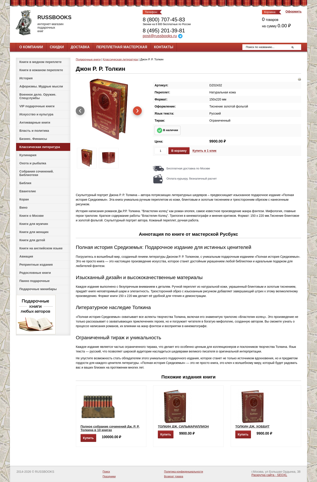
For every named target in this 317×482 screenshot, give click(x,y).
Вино (23, 207)
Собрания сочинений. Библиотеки (36, 173)
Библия (25, 183)
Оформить (294, 11)
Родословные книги (35, 272)
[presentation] (80, 110)
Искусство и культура (36, 114)
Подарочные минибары (38, 289)
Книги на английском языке (41, 248)
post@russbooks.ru (160, 36)
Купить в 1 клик (205, 150)
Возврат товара (173, 476)
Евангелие (27, 191)
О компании (31, 47)
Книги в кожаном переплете (41, 70)
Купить (88, 438)
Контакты (163, 47)
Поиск (106, 471)
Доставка (80, 47)
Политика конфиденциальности (183, 471)
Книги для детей (32, 240)
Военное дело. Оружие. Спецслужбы (37, 96)
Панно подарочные (34, 281)
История (26, 78)
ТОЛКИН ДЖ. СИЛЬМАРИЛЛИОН (183, 426)
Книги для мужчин (33, 224)
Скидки (57, 47)
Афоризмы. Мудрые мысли (41, 86)
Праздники (109, 476)
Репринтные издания (36, 264)
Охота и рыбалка (32, 163)
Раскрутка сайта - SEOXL (269, 475)
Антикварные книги (34, 122)
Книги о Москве (31, 215)
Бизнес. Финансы (33, 139)
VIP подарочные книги (37, 106)
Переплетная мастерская (121, 47)
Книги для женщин (33, 232)
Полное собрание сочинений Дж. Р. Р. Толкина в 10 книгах (110, 428)
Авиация (26, 256)
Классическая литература (39, 147)
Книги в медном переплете (40, 62)
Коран (24, 199)
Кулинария (27, 155)
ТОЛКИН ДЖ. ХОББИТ (252, 426)
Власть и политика (34, 130)
